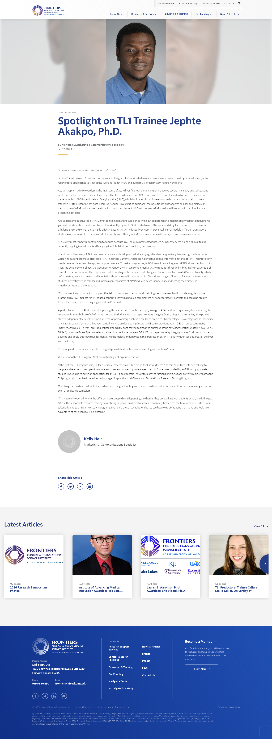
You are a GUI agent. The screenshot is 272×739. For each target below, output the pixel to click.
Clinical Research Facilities (118, 656)
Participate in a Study (188, 3)
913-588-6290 (40, 684)
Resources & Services (142, 14)
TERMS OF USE (122, 708)
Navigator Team (117, 674)
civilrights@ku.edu (201, 719)
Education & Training (176, 14)
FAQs (145, 663)
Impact (146, 658)
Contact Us (229, 3)
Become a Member (166, 3)
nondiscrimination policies (56, 719)
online (206, 722)
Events (145, 652)
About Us (115, 14)
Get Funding (202, 14)
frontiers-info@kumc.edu (70, 684)
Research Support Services (118, 648)
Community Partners (211, 3)
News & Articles (73, 113)
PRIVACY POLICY (107, 708)
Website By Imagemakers (229, 708)
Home (60, 113)
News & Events (228, 14)
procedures (77, 719)
